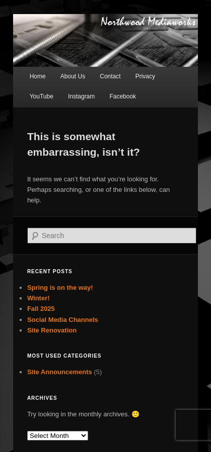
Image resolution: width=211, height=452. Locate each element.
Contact (110, 76)
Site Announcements (59, 372)
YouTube (41, 96)
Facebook (122, 96)
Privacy (145, 76)
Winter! (38, 298)
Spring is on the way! (60, 287)
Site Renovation (52, 330)
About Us (72, 76)
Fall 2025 (41, 308)
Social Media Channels (62, 319)
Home (38, 76)
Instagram (81, 96)
